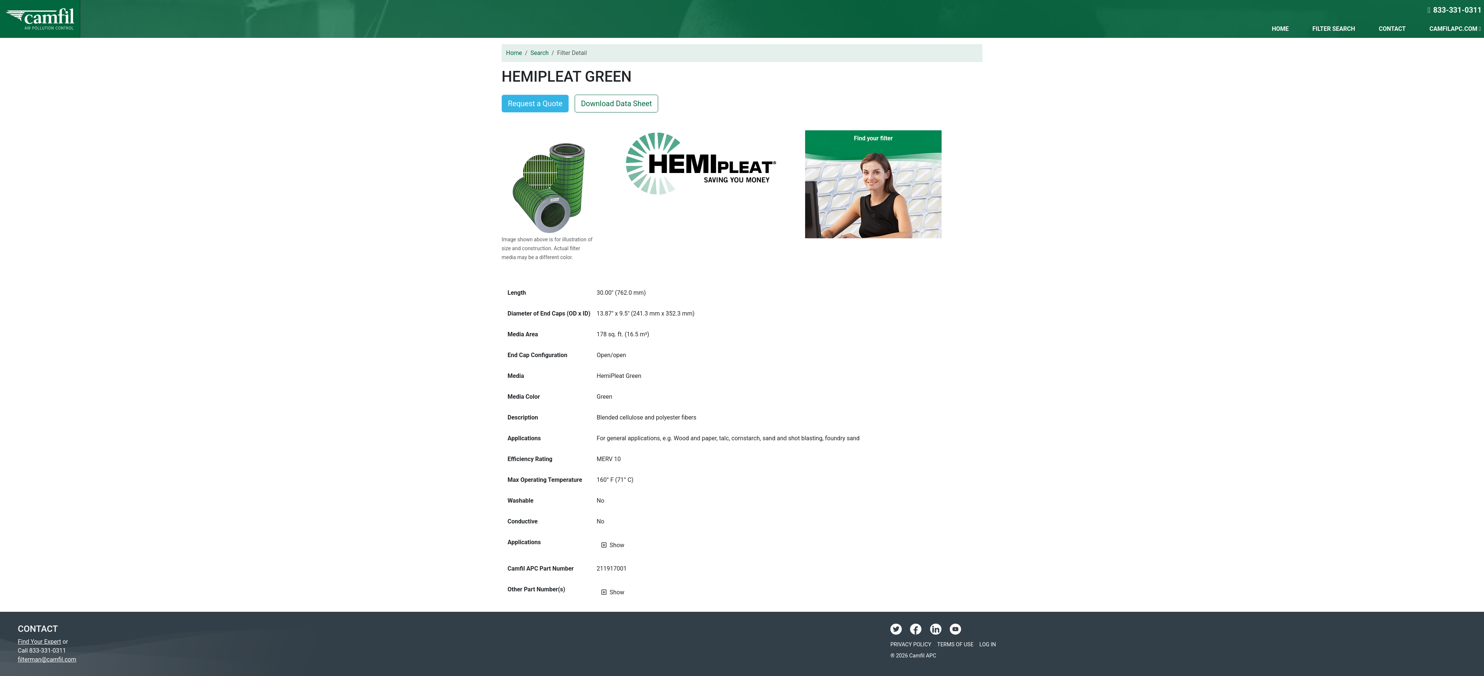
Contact (1392, 28)
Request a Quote (535, 103)
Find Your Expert (39, 641)
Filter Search (1333, 28)
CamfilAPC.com (1455, 28)
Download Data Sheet (616, 103)
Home (1280, 28)
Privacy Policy (910, 644)
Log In (987, 644)
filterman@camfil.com (47, 659)
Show (617, 545)
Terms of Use (955, 644)
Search (540, 52)
